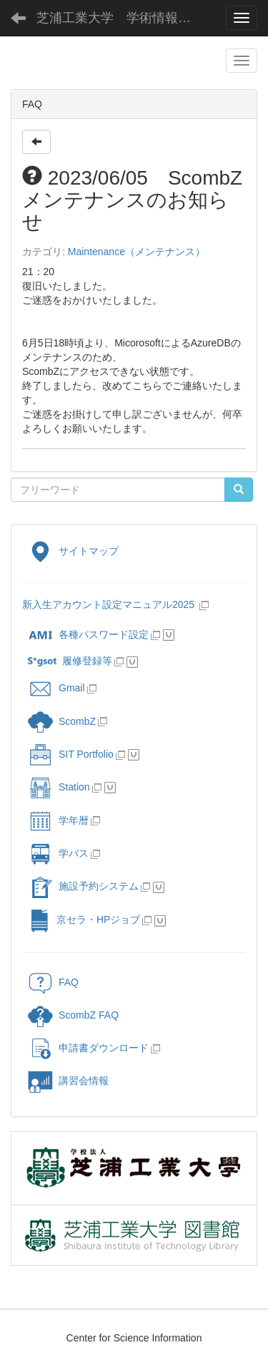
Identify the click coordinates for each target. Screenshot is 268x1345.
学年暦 (58, 820)
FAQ (53, 982)
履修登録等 (70, 660)
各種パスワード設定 (88, 634)
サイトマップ (73, 551)
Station (59, 787)
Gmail (56, 688)
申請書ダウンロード (88, 1047)
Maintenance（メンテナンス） (136, 251)
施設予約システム (83, 886)
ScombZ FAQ (73, 1015)
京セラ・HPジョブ (84, 919)
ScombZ (77, 721)
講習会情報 (68, 1080)
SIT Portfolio (71, 754)
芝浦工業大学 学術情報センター (125, 18)
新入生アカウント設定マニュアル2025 (109, 604)
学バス (58, 853)
